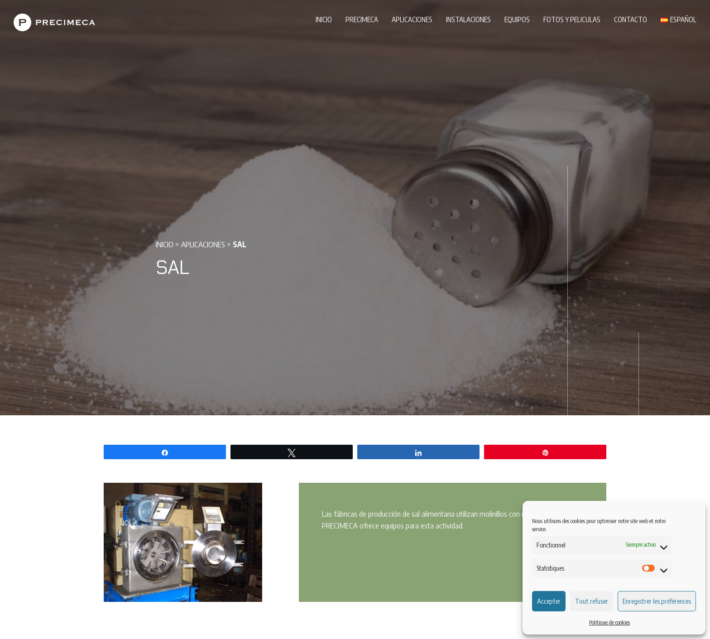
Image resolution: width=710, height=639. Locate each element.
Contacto (630, 19)
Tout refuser (591, 601)
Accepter (549, 601)
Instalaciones (468, 19)
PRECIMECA (361, 19)
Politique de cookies (609, 622)
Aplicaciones (412, 19)
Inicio (324, 19)
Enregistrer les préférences (657, 601)
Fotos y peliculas (571, 19)
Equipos (517, 19)
